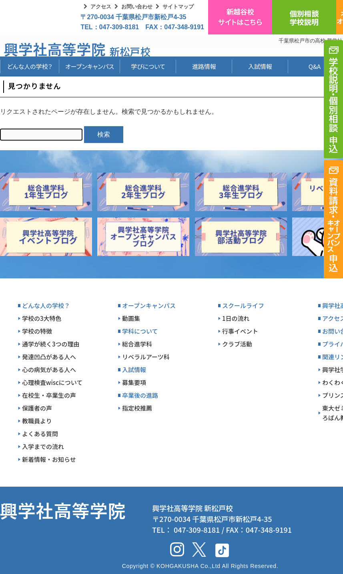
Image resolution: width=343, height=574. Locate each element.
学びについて (148, 66)
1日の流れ (236, 318)
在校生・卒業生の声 (49, 395)
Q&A (315, 66)
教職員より (37, 421)
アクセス (100, 7)
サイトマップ (178, 7)
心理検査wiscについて (52, 382)
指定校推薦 (137, 408)
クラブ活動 (237, 344)
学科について (140, 331)
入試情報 (260, 66)
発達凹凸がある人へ (49, 356)
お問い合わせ (136, 7)
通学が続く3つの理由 (51, 344)
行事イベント (240, 331)
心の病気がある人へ (49, 369)
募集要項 (134, 382)
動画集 (131, 318)
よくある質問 (40, 433)
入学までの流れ (43, 446)
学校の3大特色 (42, 318)
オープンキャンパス (89, 66)
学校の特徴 (37, 331)
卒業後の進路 (140, 395)
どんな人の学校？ (29, 66)
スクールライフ (243, 305)
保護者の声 (37, 408)
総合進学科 (137, 344)
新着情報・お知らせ (49, 459)
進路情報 (204, 66)
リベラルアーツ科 (146, 356)
